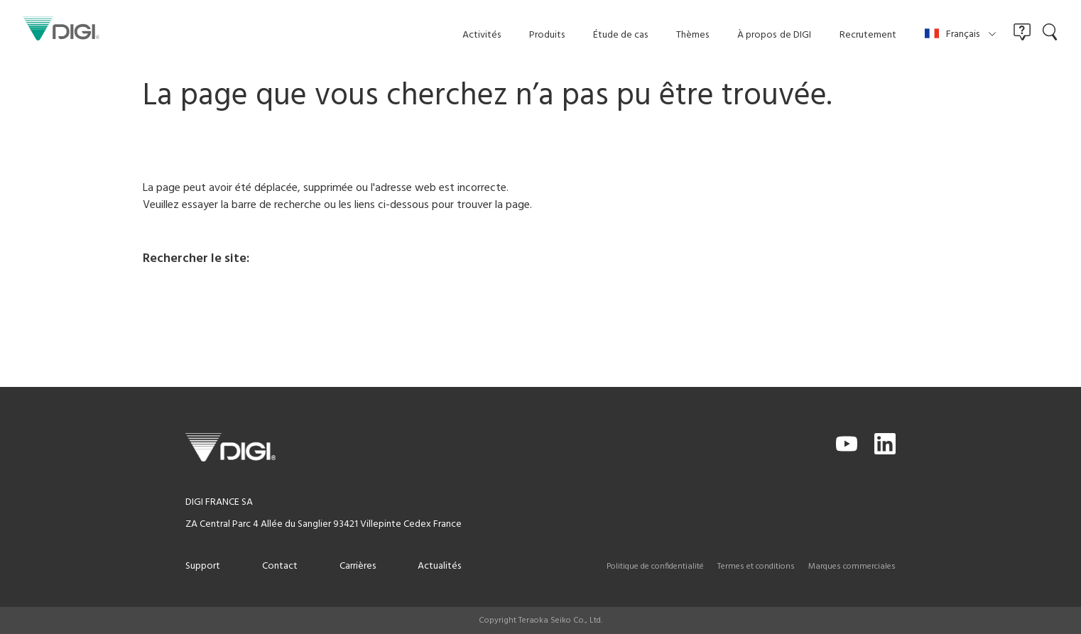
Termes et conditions (756, 566)
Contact (280, 566)
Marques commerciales (852, 566)
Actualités (439, 566)
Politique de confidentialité (655, 566)
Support (202, 566)
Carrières (357, 566)
